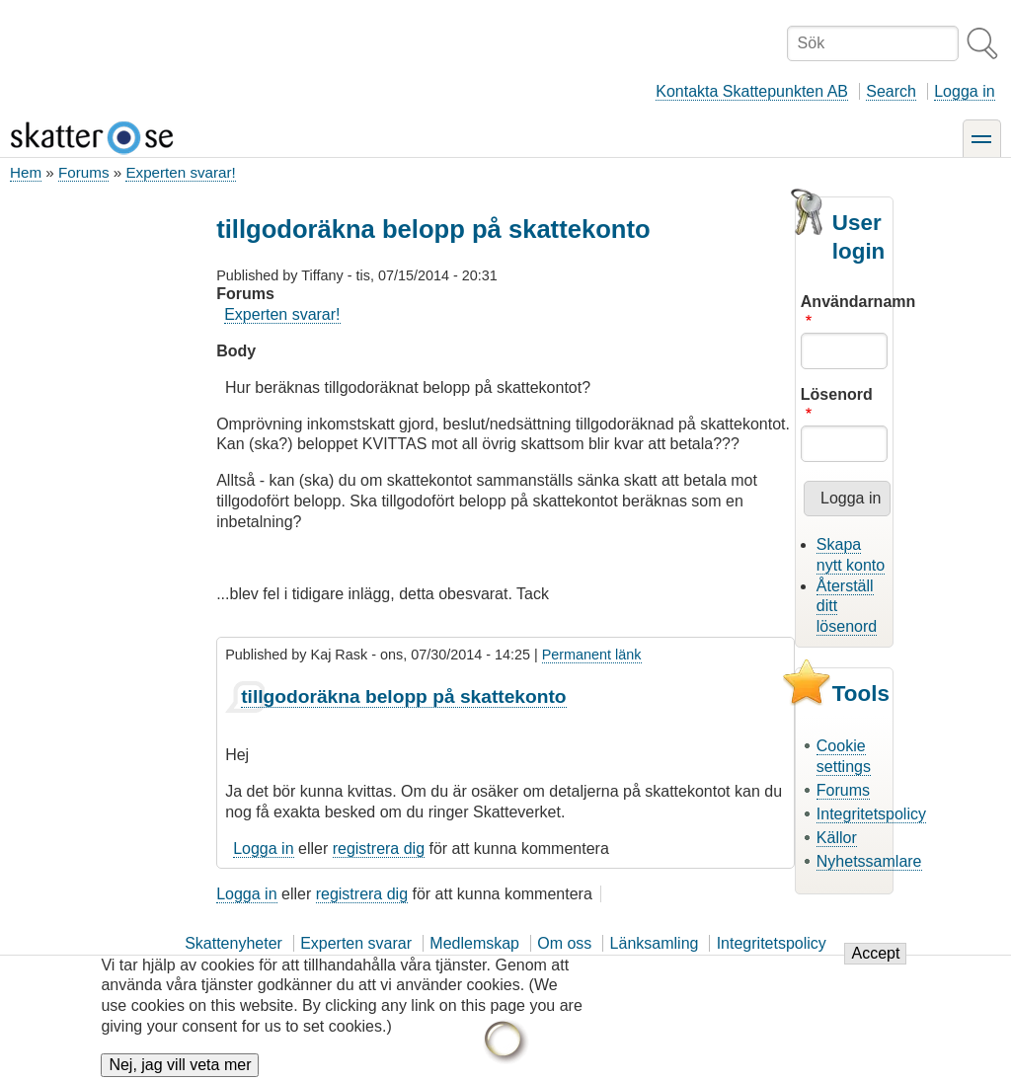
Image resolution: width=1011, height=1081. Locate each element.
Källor (837, 837)
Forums (83, 172)
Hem (25, 172)
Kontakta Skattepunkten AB (752, 91)
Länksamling (654, 943)
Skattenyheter (233, 943)
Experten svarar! (180, 172)
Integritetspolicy (871, 814)
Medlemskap (474, 943)
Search (891, 91)
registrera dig (379, 848)
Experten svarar (356, 943)
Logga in (964, 91)
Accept (875, 965)
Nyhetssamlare (869, 861)
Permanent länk (592, 654)
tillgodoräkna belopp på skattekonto (403, 696)
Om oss (564, 943)
